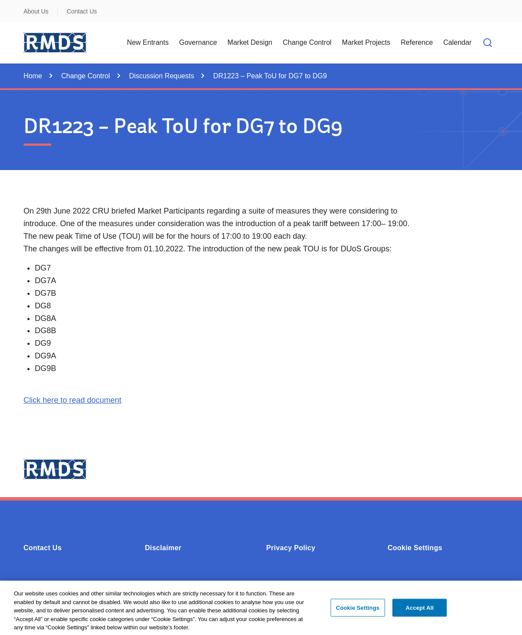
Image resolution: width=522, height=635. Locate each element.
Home (32, 76)
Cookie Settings (415, 547)
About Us (36, 11)
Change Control (85, 76)
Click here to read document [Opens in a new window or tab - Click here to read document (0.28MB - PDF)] (72, 400)
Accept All (420, 610)
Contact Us (82, 11)
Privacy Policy (290, 547)
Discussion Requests (161, 76)
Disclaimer (163, 547)
